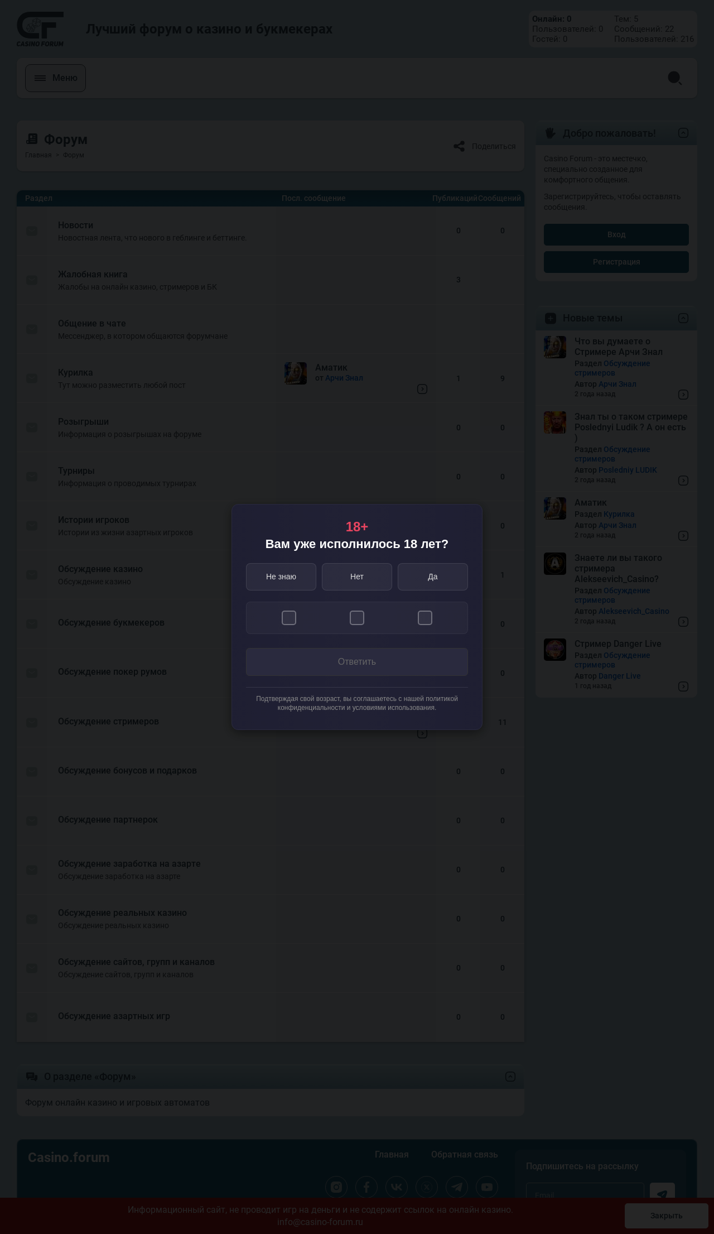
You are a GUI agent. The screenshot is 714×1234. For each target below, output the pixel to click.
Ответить (357, 661)
